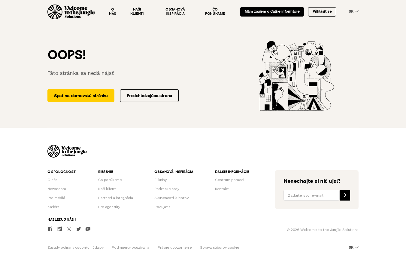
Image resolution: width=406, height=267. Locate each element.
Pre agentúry (109, 207)
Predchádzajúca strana (149, 95)
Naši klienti (137, 12)
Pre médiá (56, 198)
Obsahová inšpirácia (175, 12)
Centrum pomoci (229, 180)
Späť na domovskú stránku (81, 95)
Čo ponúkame (215, 12)
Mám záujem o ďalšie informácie (272, 11)
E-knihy (160, 180)
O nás (112, 12)
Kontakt (222, 189)
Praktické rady (166, 189)
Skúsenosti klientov (171, 198)
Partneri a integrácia (115, 198)
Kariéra (53, 207)
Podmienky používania (130, 247)
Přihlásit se (322, 11)
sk (354, 11)
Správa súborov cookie (219, 247)
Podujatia (162, 207)
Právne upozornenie (175, 247)
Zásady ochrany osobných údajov (75, 247)
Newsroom (56, 189)
